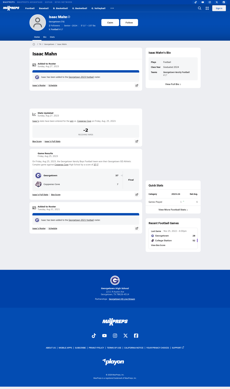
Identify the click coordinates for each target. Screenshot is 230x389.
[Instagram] (210, 2)
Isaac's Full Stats (52, 141)
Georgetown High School (115, 283)
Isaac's (35, 121)
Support (178, 347)
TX (40, 44)
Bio (44, 36)
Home (37, 36)
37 (116, 175)
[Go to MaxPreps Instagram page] (115, 336)
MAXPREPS (9, 2)
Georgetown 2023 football (81, 77)
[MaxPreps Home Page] (33, 44)
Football (30, 8)
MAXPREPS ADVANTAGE (30, 2)
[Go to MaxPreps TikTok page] (94, 336)
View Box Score (158, 245)
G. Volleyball (98, 8)
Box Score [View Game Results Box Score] (55, 194)
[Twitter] (217, 2)
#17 (56, 29)
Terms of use (114, 347)
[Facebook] (224, 2)
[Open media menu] (207, 8)
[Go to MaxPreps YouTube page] (104, 336)
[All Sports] (112, 8)
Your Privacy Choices (157, 347)
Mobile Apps (65, 347)
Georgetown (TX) (57, 21)
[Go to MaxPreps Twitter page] (125, 336)
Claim (110, 22)
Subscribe (80, 347)
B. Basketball (60, 8)
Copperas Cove (84, 121)
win (71, 121)
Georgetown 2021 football (81, 220)
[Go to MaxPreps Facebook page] (136, 336)
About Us (51, 347)
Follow (129, 22)
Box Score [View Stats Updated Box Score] (37, 141)
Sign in (219, 8)
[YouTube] (202, 2)
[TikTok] (195, 2)
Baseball (44, 8)
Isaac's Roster (39, 85)
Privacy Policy (96, 347)
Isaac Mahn (59, 16)
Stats (52, 36)
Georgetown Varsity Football (176, 72)
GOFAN (49, 2)
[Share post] (137, 85)
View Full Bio (173, 84)
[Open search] (199, 8)
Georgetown (49, 44)
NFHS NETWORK (63, 2)
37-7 (96, 164)
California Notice (133, 347)
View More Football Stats (173, 209)
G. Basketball (79, 8)
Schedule (53, 85)
